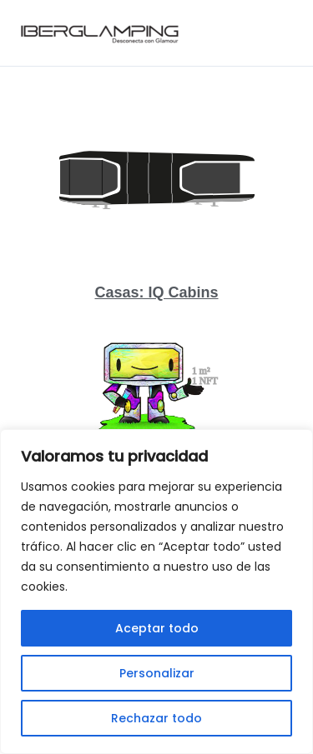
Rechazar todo (156, 718)
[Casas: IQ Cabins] (157, 179)
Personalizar (156, 673)
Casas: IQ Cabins (156, 292)
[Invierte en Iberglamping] (157, 398)
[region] (156, 591)
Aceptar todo (157, 628)
